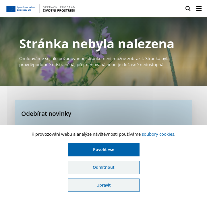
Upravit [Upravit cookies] (103, 185)
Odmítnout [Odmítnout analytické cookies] (104, 167)
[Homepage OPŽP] (48, 8)
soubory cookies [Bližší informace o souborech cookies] (158, 134)
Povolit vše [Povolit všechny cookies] (103, 149)
